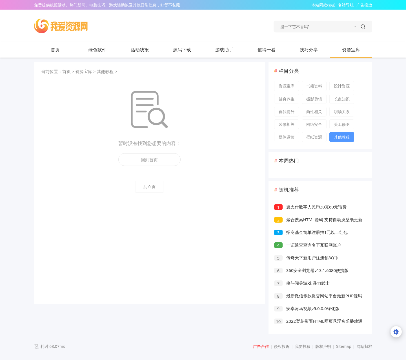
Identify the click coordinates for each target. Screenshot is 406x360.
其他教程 (105, 71)
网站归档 (364, 346)
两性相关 (314, 111)
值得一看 (272, 50)
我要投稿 (302, 346)
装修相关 (286, 124)
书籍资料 (314, 86)
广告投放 (364, 5)
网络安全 (314, 124)
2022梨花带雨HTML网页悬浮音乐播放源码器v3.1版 (318, 321)
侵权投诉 (282, 346)
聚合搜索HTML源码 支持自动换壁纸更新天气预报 (318, 220)
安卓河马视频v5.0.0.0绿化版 (307, 308)
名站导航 (346, 5)
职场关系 (342, 111)
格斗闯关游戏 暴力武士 (302, 283)
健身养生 (286, 99)
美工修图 (342, 124)
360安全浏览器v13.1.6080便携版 (311, 270)
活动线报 (145, 50)
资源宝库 (356, 50)
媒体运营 (286, 137)
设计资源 (342, 86)
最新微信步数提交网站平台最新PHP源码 (318, 295)
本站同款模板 (323, 5)
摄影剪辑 (314, 99)
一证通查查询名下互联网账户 (307, 245)
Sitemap (343, 346)
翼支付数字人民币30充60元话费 (310, 207)
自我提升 (286, 111)
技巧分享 (314, 50)
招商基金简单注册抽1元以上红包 (311, 232)
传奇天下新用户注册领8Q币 (306, 257)
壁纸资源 (314, 137)
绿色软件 (103, 50)
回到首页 (149, 160)
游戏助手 (224, 50)
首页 (55, 50)
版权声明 (323, 346)
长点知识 (342, 99)
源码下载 (187, 50)
